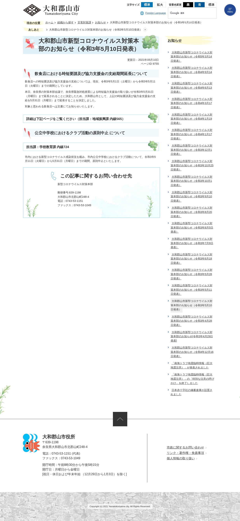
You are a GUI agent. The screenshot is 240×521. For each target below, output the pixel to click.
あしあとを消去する (145, 30)
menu (230, 10)
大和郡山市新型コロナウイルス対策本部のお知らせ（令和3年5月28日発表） (191, 274)
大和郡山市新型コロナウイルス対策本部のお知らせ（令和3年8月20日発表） (191, 212)
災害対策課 (84, 22)
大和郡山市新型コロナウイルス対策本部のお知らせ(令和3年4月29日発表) (192, 336)
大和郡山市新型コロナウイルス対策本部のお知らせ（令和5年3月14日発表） (191, 56)
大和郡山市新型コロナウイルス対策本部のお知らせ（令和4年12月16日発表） (192, 352)
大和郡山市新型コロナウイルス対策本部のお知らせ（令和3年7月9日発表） (192, 243)
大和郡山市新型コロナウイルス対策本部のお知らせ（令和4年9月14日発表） (191, 72)
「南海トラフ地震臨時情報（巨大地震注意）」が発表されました (191, 365)
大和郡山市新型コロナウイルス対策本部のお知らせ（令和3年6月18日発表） (191, 258)
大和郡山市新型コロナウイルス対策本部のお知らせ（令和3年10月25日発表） (192, 165)
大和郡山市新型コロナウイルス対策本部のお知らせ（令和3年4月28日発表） (191, 321)
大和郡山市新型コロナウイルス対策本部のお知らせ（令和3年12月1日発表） (191, 149)
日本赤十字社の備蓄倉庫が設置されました (191, 392)
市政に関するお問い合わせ (185, 447)
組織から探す (65, 22)
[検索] (188, 13)
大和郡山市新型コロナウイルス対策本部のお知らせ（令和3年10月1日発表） (191, 181)
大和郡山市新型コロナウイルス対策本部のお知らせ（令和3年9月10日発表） (191, 196)
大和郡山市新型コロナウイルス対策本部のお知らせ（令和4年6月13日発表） (191, 87)
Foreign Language (153, 12)
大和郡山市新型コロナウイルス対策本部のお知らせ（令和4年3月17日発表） (191, 103)
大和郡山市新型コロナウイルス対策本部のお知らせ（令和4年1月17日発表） (191, 134)
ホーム (49, 22)
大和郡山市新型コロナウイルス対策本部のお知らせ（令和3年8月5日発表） (192, 227)
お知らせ (100, 22)
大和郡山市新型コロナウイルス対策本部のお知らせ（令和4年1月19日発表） (191, 119)
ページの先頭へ (120, 419)
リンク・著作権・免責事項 (185, 453)
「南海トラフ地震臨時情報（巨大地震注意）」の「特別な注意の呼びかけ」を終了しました (192, 378)
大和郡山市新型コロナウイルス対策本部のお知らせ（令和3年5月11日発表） (191, 289)
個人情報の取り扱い (181, 458)
